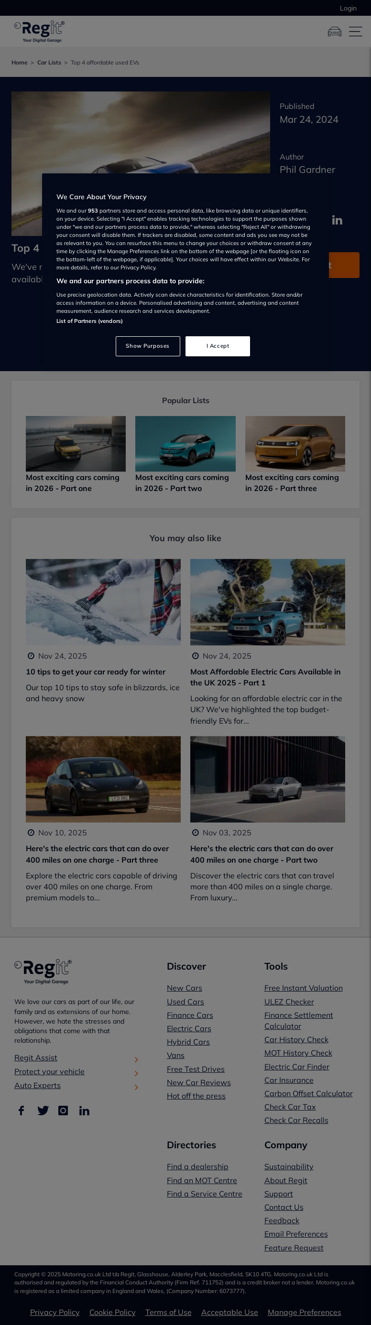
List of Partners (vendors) (89, 321)
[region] (185, 270)
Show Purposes (147, 345)
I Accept (218, 345)
